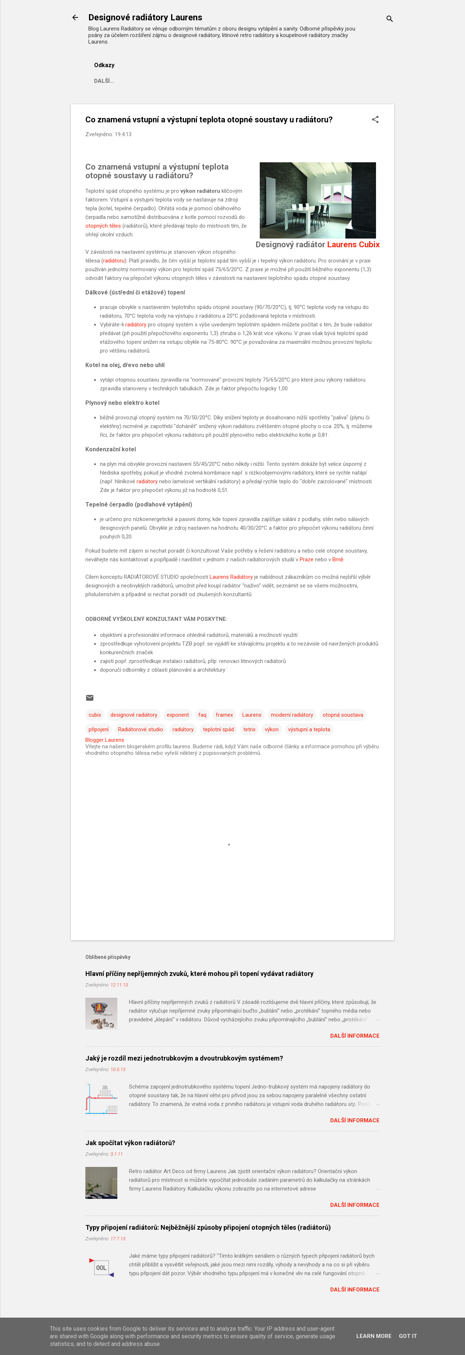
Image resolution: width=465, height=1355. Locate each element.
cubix (95, 715)
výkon (272, 729)
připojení (99, 729)
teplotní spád (218, 729)
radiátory (135, 324)
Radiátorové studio (140, 729)
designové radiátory (133, 715)
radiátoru (114, 260)
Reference (205, 81)
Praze (307, 559)
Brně (337, 559)
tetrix (249, 729)
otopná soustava (343, 715)
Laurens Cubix (352, 244)
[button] (375, 120)
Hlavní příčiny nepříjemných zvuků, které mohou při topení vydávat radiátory (199, 973)
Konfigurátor (255, 81)
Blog (101, 81)
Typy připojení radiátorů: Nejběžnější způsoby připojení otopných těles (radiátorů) (208, 1227)
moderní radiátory (292, 715)
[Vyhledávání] (389, 20)
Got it (408, 1336)
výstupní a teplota (309, 729)
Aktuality (137, 81)
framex (224, 715)
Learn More (374, 1336)
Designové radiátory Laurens (145, 17)
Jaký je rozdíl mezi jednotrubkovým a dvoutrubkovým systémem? (184, 1058)
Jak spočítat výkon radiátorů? (130, 1143)
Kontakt (302, 81)
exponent (178, 715)
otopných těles (103, 226)
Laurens (252, 715)
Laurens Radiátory (231, 577)
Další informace (355, 1036)
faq (202, 715)
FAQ (171, 81)
